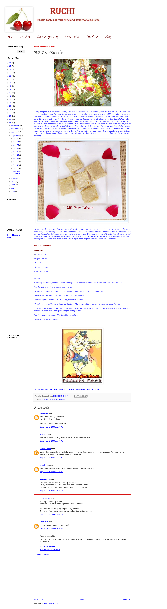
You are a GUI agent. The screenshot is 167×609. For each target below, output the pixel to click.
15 (10, 99)
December (15, 125)
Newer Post (38, 599)
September (15, 136)
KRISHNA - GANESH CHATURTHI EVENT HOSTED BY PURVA (75, 389)
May (13, 188)
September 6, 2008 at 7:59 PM (51, 441)
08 (10, 123)
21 (10, 79)
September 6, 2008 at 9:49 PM (51, 472)
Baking (107, 37)
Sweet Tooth (91, 37)
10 (10, 116)
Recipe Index (71, 37)
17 (10, 93)
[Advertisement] (82, 577)
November (15, 129)
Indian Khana (45, 449)
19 (10, 86)
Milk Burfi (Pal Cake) (18, 172)
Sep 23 (16, 148)
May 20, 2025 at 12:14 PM (50, 550)
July (13, 182)
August (14, 178)
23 (10, 73)
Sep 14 (16, 155)
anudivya (44, 465)
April (13, 192)
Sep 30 (16, 138)
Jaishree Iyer (45, 498)
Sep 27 (16, 142)
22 (10, 76)
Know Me (25, 37)
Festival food (44, 399)
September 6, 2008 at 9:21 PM (51, 458)
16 (10, 96)
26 (10, 63)
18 (10, 89)
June (13, 185)
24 (10, 69)
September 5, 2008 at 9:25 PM (51, 427)
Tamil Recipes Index (48, 37)
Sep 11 (16, 158)
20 (10, 83)
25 (10, 66)
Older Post (126, 599)
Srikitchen (44, 522)
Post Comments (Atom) (53, 603)
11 (10, 113)
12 (10, 109)
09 (10, 119)
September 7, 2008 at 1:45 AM (51, 491)
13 (10, 106)
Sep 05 (16, 168)
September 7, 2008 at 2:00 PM (51, 514)
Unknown (44, 413)
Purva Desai (45, 479)
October (14, 132)
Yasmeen (44, 435)
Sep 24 (16, 145)
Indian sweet (54, 399)
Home (10, 37)
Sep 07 (16, 165)
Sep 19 (16, 152)
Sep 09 (16, 162)
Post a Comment (43, 555)
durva (64, 119)
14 (10, 103)
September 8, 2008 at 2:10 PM (51, 528)
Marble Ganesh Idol (47, 546)
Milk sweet (62, 399)
